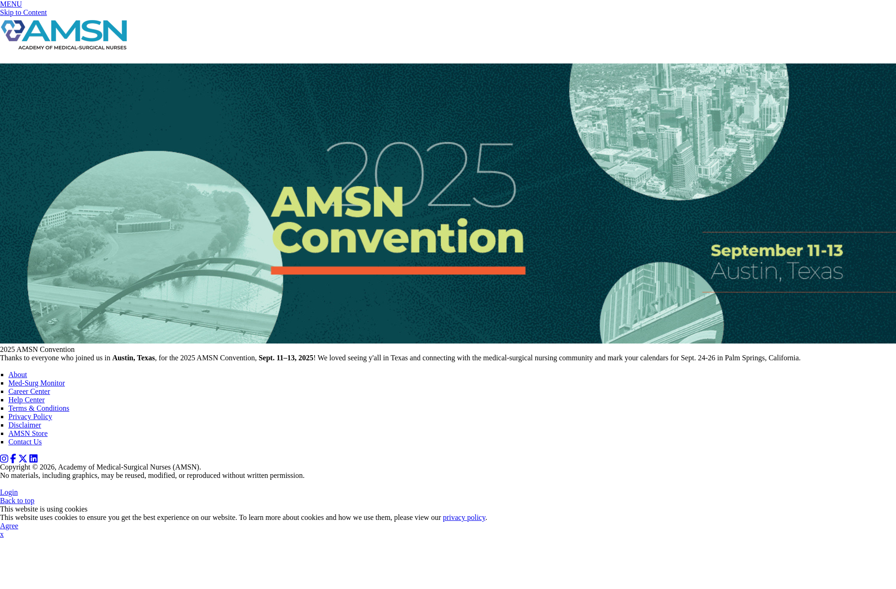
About (17, 375)
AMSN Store (28, 433)
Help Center (26, 400)
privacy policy (464, 517)
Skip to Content (23, 12)
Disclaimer (24, 425)
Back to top (17, 501)
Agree (9, 526)
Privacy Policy (30, 417)
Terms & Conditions (38, 408)
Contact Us (25, 442)
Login (9, 492)
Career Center (29, 391)
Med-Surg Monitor (36, 383)
